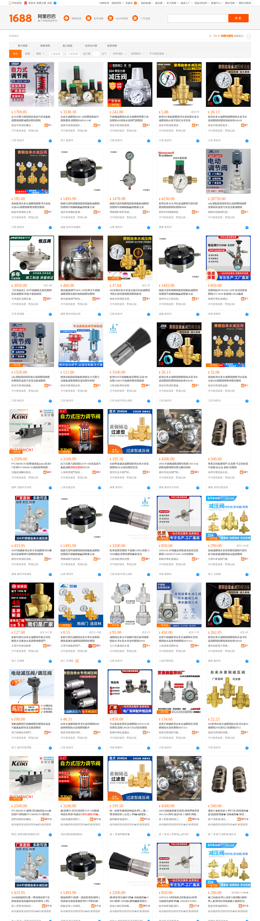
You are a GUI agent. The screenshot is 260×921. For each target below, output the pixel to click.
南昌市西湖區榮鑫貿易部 (22, 385)
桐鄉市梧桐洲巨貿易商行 (219, 212)
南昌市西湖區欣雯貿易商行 (121, 298)
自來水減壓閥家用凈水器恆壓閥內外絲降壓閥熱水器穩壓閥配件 (80, 726)
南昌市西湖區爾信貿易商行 (22, 125)
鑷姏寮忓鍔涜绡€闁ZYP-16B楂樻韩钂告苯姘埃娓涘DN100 (81, 812)
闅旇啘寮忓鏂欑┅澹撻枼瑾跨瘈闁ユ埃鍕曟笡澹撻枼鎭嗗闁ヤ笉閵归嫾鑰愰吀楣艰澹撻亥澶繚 (80, 899)
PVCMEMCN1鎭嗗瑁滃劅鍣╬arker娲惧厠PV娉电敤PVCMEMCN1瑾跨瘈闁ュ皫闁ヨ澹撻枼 (31, 812)
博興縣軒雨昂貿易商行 (121, 212)
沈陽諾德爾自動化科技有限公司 (22, 472)
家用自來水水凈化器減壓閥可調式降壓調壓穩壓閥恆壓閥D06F (178, 205)
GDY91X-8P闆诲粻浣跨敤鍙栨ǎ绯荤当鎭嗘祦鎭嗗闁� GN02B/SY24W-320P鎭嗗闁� (179, 899)
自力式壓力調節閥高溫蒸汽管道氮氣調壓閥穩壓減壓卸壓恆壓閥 (30, 118)
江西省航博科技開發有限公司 (121, 385)
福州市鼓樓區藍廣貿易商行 (72, 212)
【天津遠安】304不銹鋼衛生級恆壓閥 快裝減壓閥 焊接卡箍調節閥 (31, 292)
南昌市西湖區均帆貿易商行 (170, 732)
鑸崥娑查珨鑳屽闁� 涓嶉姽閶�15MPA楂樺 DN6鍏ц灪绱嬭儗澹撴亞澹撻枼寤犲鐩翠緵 (129, 899)
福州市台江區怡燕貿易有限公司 (170, 298)
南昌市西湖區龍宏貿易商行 (219, 125)
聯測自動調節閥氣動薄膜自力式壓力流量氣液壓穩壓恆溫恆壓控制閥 (80, 379)
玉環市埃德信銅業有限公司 (22, 645)
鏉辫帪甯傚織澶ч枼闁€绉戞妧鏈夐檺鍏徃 (121, 819)
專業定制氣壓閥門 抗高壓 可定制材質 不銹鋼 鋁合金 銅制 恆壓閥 (228, 465)
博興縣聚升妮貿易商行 (72, 559)
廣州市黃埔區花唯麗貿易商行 (22, 559)
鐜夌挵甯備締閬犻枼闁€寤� (219, 906)
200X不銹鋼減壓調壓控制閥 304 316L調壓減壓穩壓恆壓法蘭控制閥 (179, 465)
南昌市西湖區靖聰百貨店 (219, 732)
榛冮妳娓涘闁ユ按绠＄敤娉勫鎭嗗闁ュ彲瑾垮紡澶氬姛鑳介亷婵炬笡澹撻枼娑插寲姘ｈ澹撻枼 (227, 899)
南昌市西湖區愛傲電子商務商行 (170, 385)
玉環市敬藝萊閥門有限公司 (72, 645)
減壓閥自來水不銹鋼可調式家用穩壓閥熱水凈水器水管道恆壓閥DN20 (129, 639)
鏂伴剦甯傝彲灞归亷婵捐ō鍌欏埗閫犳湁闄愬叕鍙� (170, 906)
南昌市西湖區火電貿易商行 (22, 212)
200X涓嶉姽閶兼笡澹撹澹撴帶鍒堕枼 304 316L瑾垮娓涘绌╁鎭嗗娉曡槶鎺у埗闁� (179, 812)
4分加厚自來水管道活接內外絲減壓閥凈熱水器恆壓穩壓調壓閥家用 (130, 292)
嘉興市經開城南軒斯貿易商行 (72, 125)
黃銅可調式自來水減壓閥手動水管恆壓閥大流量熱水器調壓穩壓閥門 (30, 639)
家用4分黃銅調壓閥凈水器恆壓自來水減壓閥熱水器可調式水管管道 (179, 118)
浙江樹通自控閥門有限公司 (22, 732)
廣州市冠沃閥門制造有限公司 (170, 472)
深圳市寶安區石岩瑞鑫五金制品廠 (219, 472)
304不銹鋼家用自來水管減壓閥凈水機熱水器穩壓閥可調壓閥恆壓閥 (31, 552)
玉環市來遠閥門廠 (218, 559)
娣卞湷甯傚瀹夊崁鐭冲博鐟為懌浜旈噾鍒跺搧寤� (219, 819)
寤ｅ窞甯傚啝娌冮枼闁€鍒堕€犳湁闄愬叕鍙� (170, 819)
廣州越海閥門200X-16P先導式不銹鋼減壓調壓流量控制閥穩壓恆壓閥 (80, 292)
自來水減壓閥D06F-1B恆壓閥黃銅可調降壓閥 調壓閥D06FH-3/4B (80, 118)
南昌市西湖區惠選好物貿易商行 (121, 125)
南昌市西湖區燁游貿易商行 (170, 125)
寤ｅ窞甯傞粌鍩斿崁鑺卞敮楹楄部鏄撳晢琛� (22, 906)
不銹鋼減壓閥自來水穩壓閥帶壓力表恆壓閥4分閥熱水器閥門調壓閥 (129, 118)
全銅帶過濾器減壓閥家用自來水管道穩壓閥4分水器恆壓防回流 (129, 465)
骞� (48, 819)
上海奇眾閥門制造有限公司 (72, 472)
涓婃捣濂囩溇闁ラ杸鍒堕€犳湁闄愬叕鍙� (72, 819)
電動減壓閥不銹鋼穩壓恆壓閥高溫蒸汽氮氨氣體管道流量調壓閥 (30, 726)
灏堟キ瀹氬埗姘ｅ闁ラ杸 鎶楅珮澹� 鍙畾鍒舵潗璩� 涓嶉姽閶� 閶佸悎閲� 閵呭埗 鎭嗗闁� (228, 812)
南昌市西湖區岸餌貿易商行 (72, 732)
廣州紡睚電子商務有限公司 (219, 645)
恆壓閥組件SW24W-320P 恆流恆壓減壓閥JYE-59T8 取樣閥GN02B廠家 (227, 292)
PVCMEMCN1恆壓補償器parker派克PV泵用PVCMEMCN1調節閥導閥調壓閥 (31, 465)
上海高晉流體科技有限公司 (170, 645)
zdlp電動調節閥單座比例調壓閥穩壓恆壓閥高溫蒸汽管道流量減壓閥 (227, 205)
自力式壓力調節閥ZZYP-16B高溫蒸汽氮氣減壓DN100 (81, 465)
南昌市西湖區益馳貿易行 (219, 385)
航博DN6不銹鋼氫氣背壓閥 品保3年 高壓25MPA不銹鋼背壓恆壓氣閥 (130, 379)
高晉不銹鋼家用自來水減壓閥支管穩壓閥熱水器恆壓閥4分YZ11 (178, 726)
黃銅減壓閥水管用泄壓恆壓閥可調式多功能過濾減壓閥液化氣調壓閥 (227, 552)
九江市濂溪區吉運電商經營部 (121, 645)
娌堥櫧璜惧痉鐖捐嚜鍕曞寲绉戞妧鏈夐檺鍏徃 (22, 819)
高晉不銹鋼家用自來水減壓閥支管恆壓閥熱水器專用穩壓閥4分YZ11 (178, 639)
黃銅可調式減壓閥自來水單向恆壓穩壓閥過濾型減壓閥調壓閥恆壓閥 (80, 639)
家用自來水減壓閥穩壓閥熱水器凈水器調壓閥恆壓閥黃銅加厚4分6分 (227, 118)
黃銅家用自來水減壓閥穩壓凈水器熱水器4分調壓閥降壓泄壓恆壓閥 (30, 205)
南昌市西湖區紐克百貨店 (72, 385)
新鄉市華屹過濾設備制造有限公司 (219, 298)
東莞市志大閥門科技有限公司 (121, 472)
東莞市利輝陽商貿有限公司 (170, 212)
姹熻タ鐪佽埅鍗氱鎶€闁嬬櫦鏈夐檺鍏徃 (121, 906)
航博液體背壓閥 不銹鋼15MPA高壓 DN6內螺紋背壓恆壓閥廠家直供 (130, 552)
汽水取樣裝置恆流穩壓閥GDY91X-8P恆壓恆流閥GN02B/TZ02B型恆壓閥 (129, 726)
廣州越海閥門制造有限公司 (72, 298)
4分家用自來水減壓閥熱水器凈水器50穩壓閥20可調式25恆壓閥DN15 (228, 726)
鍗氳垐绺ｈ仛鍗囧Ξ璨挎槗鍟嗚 (72, 906)
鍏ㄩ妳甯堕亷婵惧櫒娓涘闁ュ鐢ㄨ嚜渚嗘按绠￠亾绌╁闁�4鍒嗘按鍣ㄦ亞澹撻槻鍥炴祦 (129, 812)
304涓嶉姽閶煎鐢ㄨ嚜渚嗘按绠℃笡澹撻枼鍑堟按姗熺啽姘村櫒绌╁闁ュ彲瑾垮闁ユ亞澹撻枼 (31, 899)
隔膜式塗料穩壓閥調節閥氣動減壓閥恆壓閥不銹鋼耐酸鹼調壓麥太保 (80, 205)
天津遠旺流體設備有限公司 (22, 298)
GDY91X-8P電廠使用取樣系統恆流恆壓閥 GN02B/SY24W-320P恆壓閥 (178, 552)
